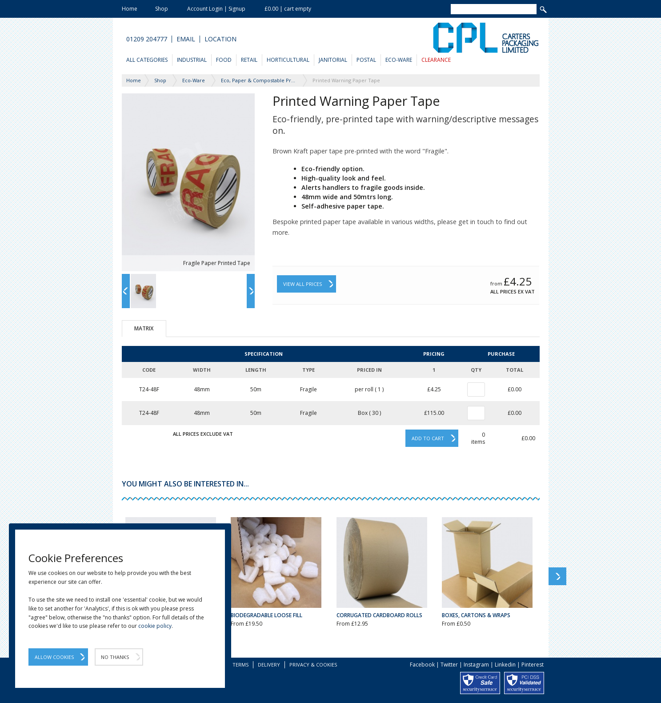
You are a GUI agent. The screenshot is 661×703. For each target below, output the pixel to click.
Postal (366, 60)
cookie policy (155, 626)
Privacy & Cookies (313, 664)
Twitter (449, 664)
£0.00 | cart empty (287, 8)
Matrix (143, 328)
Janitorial (333, 60)
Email (185, 39)
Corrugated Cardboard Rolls (379, 615)
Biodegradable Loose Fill (266, 615)
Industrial (192, 60)
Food (224, 60)
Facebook (422, 664)
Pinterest (532, 664)
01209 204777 (146, 39)
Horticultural (288, 60)
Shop (161, 8)
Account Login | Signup (216, 8)
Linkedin (505, 664)
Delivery (269, 664)
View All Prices (302, 284)
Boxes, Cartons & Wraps (476, 615)
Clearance (436, 60)
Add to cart (428, 438)
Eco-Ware (398, 60)
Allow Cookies (54, 657)
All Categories (147, 60)
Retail (249, 60)
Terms (240, 664)
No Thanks (115, 657)
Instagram (476, 664)
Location (220, 39)
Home (129, 8)
